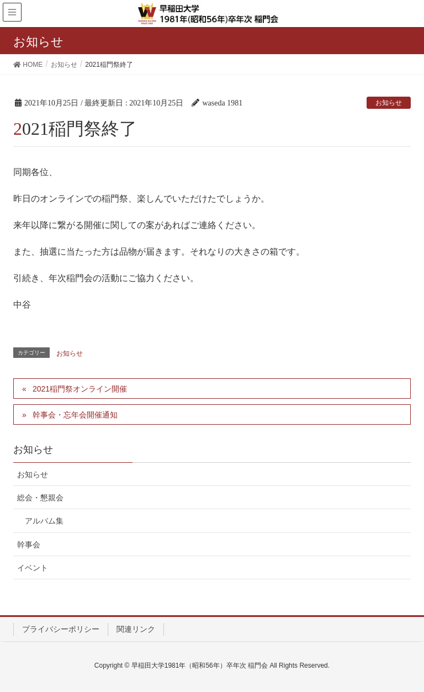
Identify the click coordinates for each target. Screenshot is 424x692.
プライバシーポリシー (60, 629)
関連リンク (135, 629)
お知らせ (388, 103)
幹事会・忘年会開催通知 (75, 414)
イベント (32, 567)
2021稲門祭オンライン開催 (80, 388)
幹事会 (28, 544)
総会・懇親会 (40, 497)
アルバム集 (44, 520)
